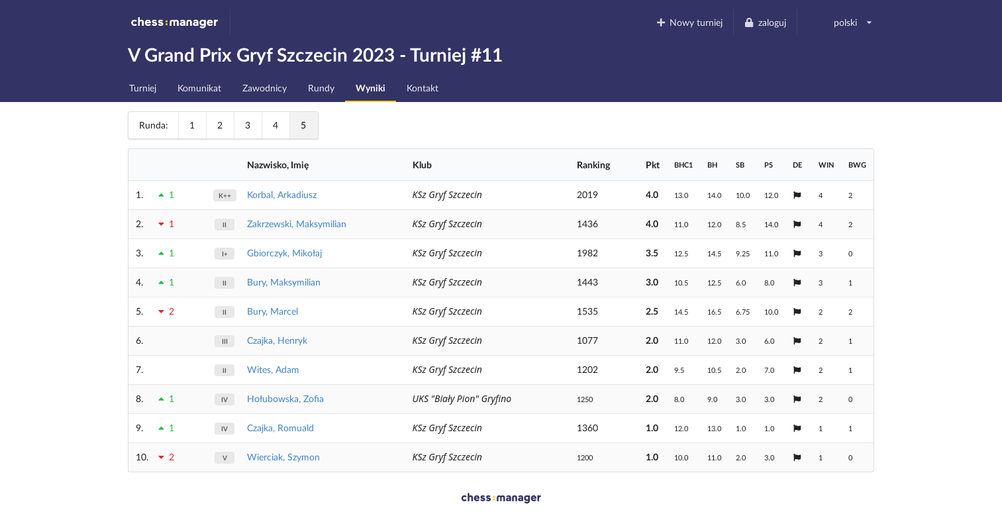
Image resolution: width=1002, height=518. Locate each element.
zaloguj (765, 22)
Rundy (321, 87)
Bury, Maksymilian (284, 281)
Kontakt (422, 87)
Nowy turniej (689, 22)
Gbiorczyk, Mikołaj (284, 252)
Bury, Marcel (272, 311)
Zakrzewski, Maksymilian (296, 223)
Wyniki (370, 87)
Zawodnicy (264, 87)
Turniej (142, 87)
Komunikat (199, 87)
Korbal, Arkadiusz (282, 194)
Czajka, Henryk (277, 340)
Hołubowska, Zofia (285, 398)
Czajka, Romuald (280, 427)
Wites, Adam (273, 369)
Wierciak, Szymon (283, 456)
